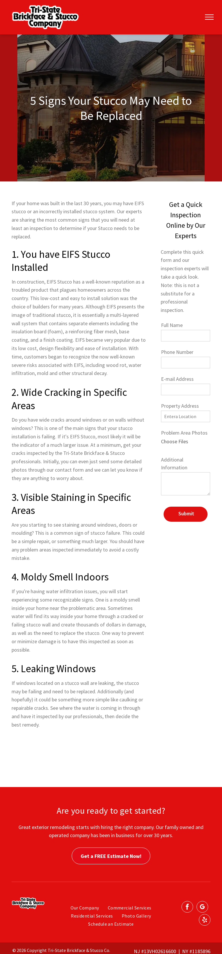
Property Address (180, 405)
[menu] (209, 17)
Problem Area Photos (184, 432)
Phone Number (177, 352)
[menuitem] (84, 908)
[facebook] (187, 907)
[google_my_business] (202, 907)
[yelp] (204, 920)
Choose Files (174, 441)
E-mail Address (177, 379)
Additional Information (174, 463)
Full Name (172, 325)
